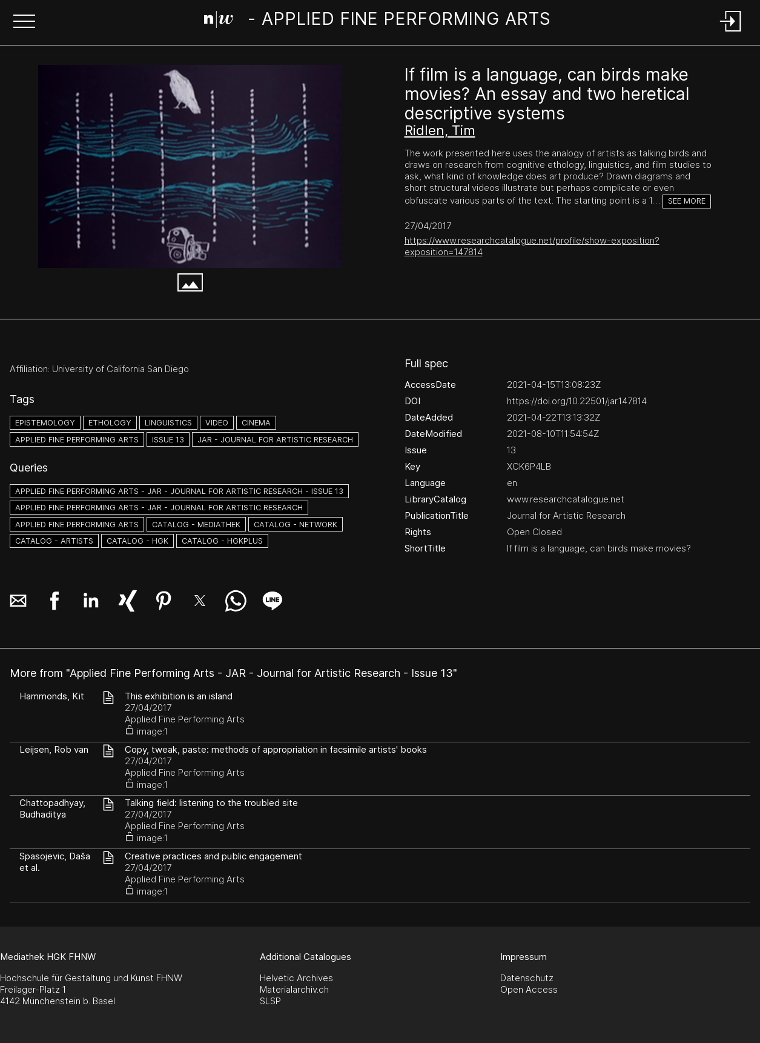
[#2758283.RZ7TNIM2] (190, 166)
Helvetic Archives (296, 978)
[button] (24, 22)
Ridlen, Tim (440, 130)
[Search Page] (377, 21)
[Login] (730, 32)
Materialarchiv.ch (294, 989)
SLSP (270, 1001)
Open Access (529, 989)
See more (686, 200)
